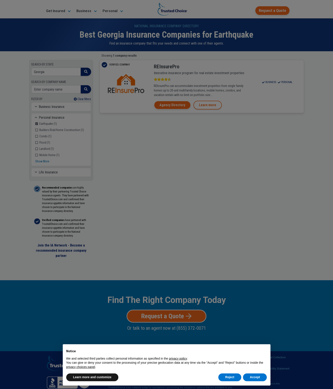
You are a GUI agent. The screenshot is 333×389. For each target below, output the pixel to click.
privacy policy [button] (178, 358)
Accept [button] (255, 377)
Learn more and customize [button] (92, 377)
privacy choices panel (80, 367)
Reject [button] (229, 377)
